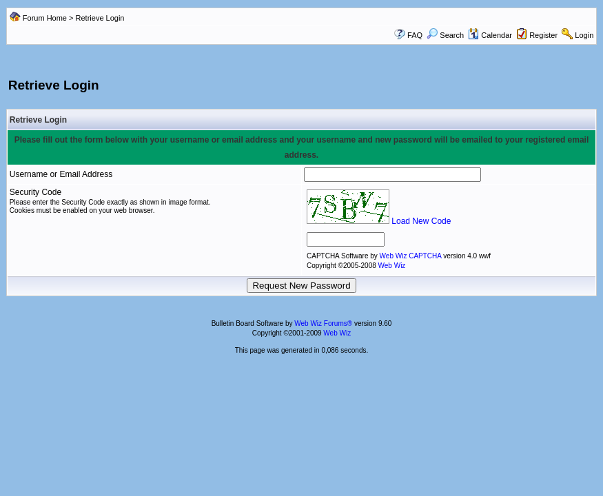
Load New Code (421, 221)
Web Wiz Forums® (323, 323)
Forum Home (45, 18)
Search (445, 35)
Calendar (490, 35)
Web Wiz (392, 265)
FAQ (414, 35)
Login (584, 35)
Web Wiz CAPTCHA (412, 256)
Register (543, 35)
